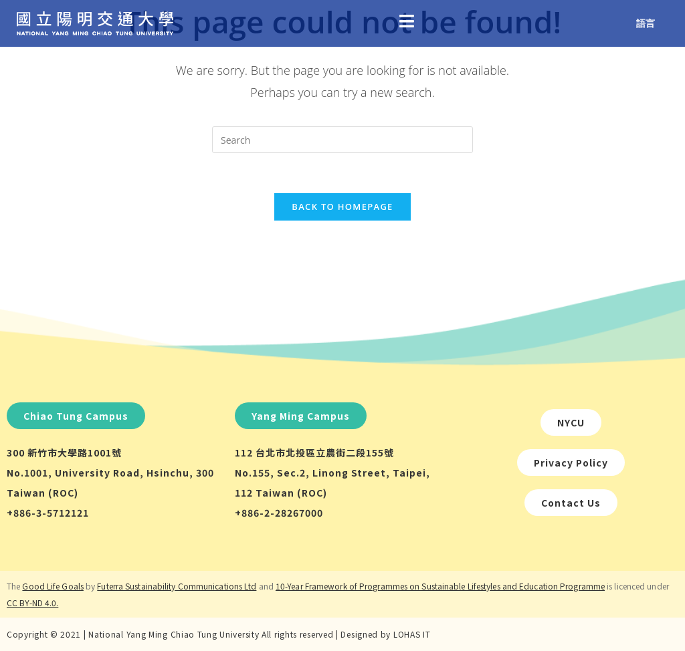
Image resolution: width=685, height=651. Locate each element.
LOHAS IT (412, 634)
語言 (645, 23)
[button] (76, 415)
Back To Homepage (342, 207)
